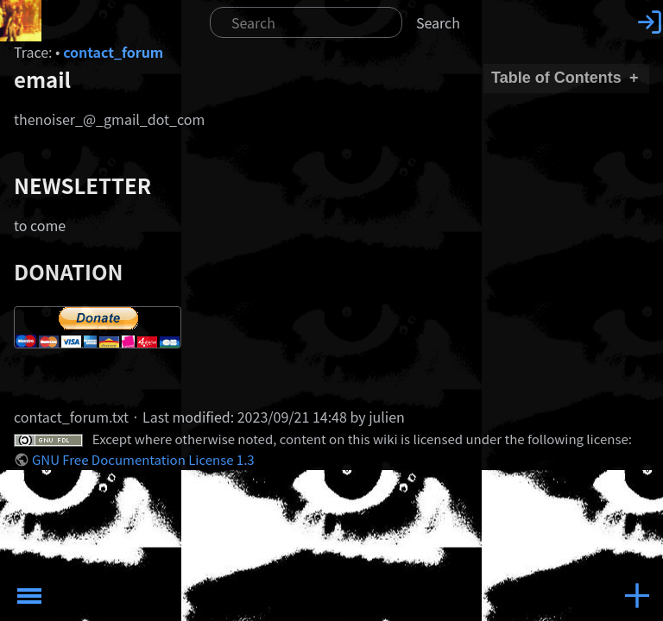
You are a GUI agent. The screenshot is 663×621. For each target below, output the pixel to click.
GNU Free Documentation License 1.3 (143, 459)
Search (438, 22)
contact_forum (113, 51)
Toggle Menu (29, 596)
